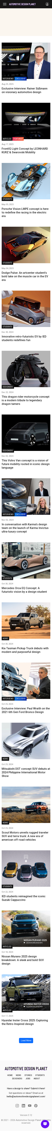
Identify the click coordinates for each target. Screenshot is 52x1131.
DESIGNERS (17, 1078)
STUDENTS (40, 1075)
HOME (10, 1075)
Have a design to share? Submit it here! (26, 1088)
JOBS (28, 1078)
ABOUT (37, 1078)
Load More (26, 1040)
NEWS (18, 1075)
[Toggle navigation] (6, 4)
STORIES (28, 1075)
